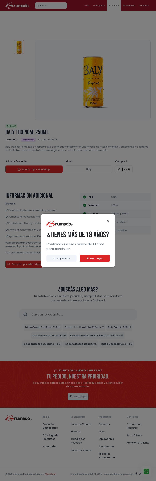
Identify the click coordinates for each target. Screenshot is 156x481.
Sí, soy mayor (94, 258)
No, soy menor (61, 258)
